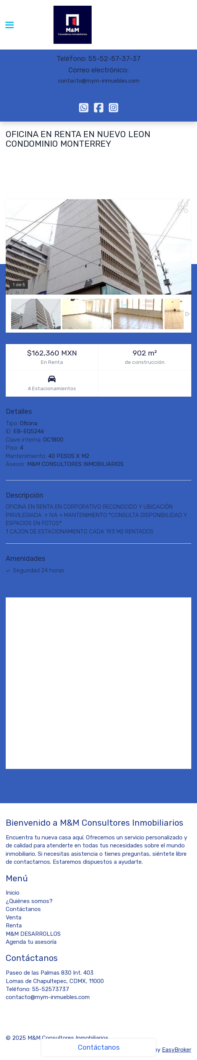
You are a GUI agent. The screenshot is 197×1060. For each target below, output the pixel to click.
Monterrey (69, 157)
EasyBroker (176, 1049)
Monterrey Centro (29, 157)
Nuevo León (101, 157)
